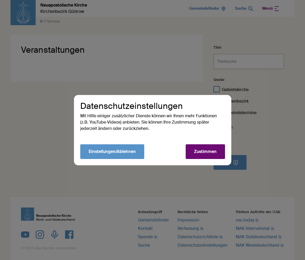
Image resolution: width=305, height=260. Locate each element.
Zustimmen (205, 151)
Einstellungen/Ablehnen (112, 151)
